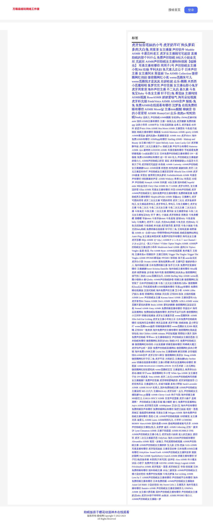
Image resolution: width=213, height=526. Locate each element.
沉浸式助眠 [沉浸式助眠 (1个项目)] (149, 290)
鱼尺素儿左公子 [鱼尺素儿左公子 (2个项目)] (173, 69)
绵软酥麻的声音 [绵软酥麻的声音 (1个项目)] (150, 178)
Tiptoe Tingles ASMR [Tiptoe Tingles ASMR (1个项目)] (178, 243)
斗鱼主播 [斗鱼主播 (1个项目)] (149, 211)
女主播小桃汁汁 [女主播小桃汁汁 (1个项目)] (147, 142)
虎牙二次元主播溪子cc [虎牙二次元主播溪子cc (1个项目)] (150, 146)
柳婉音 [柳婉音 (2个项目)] (187, 109)
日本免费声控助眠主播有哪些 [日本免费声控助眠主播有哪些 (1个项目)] (174, 153)
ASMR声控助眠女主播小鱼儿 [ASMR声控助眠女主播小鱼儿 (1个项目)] (146, 434)
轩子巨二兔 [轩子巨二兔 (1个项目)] (171, 229)
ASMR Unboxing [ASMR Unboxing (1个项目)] (177, 427)
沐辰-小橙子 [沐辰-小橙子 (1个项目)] (138, 463)
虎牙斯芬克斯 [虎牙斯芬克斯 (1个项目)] (151, 405)
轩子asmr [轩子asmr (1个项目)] (146, 373)
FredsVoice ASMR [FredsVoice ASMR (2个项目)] (159, 101)
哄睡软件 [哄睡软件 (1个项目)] (151, 254)
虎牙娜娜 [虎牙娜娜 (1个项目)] (181, 121)
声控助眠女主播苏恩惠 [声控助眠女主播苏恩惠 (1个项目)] (183, 337)
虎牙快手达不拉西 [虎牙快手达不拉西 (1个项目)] (176, 312)
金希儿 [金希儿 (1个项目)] (177, 124)
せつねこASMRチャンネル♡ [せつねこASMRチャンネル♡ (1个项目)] (168, 240)
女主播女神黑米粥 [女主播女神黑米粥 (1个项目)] (151, 236)
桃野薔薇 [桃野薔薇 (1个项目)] (141, 272)
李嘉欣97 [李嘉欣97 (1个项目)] (187, 308)
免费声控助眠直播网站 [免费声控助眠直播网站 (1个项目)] (164, 348)
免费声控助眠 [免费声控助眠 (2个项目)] (166, 57)
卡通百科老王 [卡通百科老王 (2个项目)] (150, 53)
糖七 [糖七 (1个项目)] (175, 402)
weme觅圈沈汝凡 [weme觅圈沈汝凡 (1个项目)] (154, 276)
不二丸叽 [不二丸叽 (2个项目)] (173, 89)
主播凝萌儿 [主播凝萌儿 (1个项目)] (178, 369)
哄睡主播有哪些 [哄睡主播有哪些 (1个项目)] (186, 456)
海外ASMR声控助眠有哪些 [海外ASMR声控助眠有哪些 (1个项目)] (181, 438)
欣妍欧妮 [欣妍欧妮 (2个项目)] (167, 81)
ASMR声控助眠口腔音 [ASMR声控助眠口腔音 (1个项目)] (153, 160)
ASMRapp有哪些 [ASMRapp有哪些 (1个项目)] (158, 139)
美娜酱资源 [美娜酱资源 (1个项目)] (163, 135)
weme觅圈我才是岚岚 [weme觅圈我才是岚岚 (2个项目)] (146, 81)
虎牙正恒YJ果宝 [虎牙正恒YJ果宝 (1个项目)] (156, 355)
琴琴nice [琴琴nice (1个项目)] (150, 337)
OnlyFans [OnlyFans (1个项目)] (162, 438)
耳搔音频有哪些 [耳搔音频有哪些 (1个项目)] (176, 150)
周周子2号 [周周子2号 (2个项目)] (167, 65)
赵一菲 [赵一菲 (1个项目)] (163, 157)
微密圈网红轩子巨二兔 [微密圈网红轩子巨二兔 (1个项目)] (143, 358)
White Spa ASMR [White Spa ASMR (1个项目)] (179, 373)
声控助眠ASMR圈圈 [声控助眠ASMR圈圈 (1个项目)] (161, 117)
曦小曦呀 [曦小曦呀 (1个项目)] (167, 402)
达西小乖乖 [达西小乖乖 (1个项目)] (141, 124)
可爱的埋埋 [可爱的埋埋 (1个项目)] (166, 200)
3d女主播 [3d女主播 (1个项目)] (172, 182)
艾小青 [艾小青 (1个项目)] (178, 290)
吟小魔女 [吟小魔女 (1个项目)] (192, 459)
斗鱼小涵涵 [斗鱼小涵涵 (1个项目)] (187, 225)
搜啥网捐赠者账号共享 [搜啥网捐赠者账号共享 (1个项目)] (179, 423)
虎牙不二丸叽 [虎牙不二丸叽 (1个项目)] (153, 222)
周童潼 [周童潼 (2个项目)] (154, 49)
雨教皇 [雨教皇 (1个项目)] (184, 214)
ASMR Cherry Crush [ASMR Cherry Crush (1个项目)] (161, 394)
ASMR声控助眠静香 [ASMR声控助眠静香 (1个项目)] (164, 279)
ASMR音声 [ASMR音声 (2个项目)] (178, 101)
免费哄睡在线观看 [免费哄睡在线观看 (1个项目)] (155, 229)
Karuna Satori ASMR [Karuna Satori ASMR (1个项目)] (171, 297)
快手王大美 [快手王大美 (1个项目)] (174, 265)
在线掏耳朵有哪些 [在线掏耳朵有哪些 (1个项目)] (146, 322)
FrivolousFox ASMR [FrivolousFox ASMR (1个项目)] (141, 466)
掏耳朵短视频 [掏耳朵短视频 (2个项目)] (187, 97)
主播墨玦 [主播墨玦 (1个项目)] (180, 128)
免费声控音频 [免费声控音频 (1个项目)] (152, 380)
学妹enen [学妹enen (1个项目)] (146, 218)
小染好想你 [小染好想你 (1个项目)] (153, 484)
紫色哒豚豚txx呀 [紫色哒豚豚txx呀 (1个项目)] (166, 261)
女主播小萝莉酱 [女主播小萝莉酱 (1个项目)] (147, 492)
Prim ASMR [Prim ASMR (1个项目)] (152, 128)
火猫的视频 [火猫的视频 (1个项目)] (189, 294)
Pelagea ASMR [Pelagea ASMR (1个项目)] (175, 412)
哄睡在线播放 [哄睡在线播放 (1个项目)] (148, 315)
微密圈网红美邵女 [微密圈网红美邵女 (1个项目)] (174, 355)
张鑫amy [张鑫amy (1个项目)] (177, 196)
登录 (191, 10)
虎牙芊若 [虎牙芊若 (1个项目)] (159, 358)
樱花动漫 (105, 512)
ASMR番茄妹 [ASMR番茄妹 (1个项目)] (138, 135)
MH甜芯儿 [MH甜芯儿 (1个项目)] (137, 398)
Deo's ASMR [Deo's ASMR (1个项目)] (164, 301)
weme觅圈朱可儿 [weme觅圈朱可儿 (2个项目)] (181, 77)
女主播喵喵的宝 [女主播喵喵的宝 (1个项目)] (163, 337)
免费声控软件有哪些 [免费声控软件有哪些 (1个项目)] (171, 236)
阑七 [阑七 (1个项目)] (158, 214)
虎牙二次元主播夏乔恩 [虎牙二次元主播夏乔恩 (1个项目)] (146, 438)
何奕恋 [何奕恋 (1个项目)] (187, 178)
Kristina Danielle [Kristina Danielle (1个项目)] (160, 268)
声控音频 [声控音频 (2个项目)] (167, 85)
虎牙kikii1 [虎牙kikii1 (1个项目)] (186, 135)
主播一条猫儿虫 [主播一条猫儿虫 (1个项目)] (168, 121)
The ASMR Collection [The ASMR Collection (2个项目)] (177, 73)
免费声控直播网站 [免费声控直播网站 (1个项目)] (187, 402)
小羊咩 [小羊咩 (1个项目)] (177, 420)
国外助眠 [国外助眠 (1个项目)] (182, 182)
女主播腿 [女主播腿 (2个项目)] (166, 49)
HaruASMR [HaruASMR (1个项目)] (145, 423)
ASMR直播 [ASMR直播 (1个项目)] (154, 168)
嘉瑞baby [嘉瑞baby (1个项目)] (180, 218)
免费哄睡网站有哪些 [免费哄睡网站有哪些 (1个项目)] (163, 409)
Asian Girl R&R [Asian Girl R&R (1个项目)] (139, 484)
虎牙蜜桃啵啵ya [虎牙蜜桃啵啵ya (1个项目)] (178, 160)
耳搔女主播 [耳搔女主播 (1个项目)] (161, 412)
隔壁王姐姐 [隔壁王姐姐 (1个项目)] (180, 409)
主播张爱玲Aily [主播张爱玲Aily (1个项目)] (189, 297)
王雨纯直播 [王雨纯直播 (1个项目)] (183, 229)
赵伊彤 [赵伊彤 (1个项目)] (171, 459)
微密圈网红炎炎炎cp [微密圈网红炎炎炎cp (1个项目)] (174, 272)
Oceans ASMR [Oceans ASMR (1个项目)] (151, 261)
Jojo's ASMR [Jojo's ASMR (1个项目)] (138, 405)
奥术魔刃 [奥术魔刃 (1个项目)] (187, 250)
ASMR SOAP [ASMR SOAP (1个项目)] (145, 387)
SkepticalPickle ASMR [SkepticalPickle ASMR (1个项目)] (161, 196)
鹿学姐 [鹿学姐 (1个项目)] (170, 211)
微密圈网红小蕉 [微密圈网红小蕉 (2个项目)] (158, 77)
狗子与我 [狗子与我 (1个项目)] (175, 394)
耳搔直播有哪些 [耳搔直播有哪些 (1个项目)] (140, 448)
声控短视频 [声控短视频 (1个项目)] (171, 333)
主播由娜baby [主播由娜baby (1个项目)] (182, 358)
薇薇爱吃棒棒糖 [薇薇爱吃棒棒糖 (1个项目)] (147, 412)
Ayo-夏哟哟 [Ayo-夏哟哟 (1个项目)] (144, 150)
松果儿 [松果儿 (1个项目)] (156, 387)
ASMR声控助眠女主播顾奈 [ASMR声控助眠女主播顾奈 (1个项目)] (180, 481)
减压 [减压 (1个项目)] (166, 427)
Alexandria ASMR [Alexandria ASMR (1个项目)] (140, 441)
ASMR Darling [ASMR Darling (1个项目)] (171, 276)
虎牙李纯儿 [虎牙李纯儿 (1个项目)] (161, 204)
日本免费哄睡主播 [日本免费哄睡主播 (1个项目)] (158, 265)
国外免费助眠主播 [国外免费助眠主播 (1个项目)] (169, 387)
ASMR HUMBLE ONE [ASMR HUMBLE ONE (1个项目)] (182, 430)
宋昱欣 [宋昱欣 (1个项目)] (143, 175)
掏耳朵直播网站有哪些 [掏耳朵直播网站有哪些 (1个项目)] (181, 362)
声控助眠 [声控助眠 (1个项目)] (139, 182)
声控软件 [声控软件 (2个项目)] (178, 49)
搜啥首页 (174, 9)
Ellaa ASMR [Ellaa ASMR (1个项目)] (145, 189)
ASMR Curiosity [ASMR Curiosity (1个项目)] (174, 164)
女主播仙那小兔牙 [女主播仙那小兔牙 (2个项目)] (186, 85)
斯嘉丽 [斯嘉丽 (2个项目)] (159, 73)
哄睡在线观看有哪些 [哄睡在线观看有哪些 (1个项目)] (147, 362)
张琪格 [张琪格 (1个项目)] (173, 258)
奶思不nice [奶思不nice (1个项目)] (140, 128)
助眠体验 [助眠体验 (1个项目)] (183, 322)
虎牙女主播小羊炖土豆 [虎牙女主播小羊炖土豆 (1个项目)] (164, 319)
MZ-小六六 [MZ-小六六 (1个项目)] (147, 391)
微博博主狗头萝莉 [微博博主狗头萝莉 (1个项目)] (157, 175)
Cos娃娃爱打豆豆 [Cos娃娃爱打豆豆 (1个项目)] (150, 153)
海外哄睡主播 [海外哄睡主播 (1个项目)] (188, 394)
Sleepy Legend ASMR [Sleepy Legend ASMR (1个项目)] (184, 463)
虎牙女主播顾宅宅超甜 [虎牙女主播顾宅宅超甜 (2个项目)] (175, 53)
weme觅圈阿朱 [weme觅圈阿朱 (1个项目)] (182, 315)
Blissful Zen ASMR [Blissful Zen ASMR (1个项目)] (183, 171)
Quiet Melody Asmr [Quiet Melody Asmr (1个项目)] (165, 142)
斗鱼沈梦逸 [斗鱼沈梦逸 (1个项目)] (168, 474)
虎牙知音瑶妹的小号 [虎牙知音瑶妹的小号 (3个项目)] (147, 45)
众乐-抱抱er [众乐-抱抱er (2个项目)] (178, 113)
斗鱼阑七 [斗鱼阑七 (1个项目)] (141, 222)
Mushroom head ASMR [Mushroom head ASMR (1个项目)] (168, 247)
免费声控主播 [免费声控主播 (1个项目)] (151, 463)
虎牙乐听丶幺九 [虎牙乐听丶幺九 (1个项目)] (175, 391)
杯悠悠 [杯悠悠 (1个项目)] (164, 168)
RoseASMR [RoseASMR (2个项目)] (154, 97)
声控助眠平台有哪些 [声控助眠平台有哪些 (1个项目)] (182, 477)
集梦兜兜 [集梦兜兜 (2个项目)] (154, 85)
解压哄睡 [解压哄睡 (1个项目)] (182, 351)
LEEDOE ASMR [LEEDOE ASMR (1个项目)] (159, 150)
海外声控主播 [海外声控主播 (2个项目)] (157, 89)
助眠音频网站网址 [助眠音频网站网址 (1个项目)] (189, 232)
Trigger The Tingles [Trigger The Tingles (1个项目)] (177, 254)
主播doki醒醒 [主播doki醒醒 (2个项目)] (173, 109)
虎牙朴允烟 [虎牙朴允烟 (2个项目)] (139, 101)
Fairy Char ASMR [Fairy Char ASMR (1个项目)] (156, 186)
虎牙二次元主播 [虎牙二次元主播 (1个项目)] (152, 200)
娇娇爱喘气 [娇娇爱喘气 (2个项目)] (169, 97)
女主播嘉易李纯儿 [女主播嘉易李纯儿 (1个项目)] (146, 204)
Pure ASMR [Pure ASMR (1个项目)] (144, 456)
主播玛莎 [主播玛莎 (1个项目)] (180, 261)
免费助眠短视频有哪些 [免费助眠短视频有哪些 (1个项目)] (155, 312)
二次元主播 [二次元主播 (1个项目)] (160, 211)
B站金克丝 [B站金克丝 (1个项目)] (142, 186)
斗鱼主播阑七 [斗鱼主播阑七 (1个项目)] (182, 204)
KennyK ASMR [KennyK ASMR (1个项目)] (152, 182)
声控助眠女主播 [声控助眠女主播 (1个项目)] (152, 297)
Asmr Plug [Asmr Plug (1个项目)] (137, 236)
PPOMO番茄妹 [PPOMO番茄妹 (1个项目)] (153, 258)
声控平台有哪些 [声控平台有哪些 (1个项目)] (181, 146)
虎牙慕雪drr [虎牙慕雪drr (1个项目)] (138, 301)
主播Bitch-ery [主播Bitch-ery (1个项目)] (160, 391)
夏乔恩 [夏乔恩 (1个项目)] (177, 225)
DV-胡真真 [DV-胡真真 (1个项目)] (142, 376)
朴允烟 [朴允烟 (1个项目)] (157, 225)
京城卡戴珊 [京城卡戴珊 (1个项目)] (164, 384)
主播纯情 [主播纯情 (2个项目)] (191, 93)
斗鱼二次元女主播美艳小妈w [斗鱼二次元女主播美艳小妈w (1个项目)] (172, 283)
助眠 (87, 512)
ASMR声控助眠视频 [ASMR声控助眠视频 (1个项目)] (169, 416)
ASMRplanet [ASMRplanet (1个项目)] (165, 405)
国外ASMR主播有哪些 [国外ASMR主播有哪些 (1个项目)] (148, 121)
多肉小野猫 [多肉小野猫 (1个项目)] (176, 384)
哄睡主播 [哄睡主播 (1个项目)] (179, 279)
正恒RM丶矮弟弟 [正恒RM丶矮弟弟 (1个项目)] (143, 330)
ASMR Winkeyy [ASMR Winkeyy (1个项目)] (166, 178)
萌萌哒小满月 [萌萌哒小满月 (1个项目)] (185, 333)
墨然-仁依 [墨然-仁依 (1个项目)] (153, 416)
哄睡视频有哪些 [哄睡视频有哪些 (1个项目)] (163, 326)
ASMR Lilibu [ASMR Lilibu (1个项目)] (189, 290)
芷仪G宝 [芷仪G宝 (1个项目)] (176, 405)
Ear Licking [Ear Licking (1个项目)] (180, 474)
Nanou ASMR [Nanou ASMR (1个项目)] (150, 301)
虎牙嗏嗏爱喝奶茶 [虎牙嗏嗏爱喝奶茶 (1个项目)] (169, 380)
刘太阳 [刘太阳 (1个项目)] (165, 294)
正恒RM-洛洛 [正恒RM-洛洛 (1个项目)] (176, 294)
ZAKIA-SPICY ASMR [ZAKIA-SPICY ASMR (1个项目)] (153, 398)
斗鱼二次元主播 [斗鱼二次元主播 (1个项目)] (176, 207)
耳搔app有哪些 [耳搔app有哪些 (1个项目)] (182, 286)
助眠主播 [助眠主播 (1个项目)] (167, 146)
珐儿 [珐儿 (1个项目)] (174, 157)
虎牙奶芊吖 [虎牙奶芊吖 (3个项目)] (171, 45)
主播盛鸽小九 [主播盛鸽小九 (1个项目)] (151, 384)
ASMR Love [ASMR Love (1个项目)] (138, 297)
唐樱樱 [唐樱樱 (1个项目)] (138, 218)
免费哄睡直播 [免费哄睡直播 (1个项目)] (185, 193)
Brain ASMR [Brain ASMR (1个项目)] (157, 304)
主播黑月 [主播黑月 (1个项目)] (181, 484)
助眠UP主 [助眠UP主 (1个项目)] (174, 340)
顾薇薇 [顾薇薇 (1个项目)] (157, 132)
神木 (114, 512)
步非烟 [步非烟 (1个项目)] (150, 272)
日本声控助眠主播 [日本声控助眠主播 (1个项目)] (148, 283)
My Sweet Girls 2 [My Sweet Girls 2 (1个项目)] (168, 484)
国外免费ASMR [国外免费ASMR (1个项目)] (159, 423)
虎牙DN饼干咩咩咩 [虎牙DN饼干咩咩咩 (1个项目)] (151, 495)
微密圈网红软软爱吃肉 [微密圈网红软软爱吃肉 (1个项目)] (143, 369)
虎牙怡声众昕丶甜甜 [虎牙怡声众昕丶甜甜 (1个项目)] (142, 348)
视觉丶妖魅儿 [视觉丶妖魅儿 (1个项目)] (156, 441)
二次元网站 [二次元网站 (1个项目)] (189, 366)
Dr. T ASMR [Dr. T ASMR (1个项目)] (171, 186)
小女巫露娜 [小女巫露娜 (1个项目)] (159, 344)
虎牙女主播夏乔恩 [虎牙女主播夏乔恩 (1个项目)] (165, 315)
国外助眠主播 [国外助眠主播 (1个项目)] (155, 470)
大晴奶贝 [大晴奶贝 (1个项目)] (169, 358)
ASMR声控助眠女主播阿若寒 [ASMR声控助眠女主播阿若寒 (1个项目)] (176, 452)
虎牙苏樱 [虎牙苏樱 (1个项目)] (136, 240)
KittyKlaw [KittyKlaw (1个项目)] (144, 452)
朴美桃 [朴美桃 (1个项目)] (161, 164)
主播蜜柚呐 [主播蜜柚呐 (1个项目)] (171, 351)
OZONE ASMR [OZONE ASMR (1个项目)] (166, 463)
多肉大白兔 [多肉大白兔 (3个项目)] (140, 49)
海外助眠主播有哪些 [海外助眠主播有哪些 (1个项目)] (179, 268)
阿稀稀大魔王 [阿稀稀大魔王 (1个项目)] (189, 344)
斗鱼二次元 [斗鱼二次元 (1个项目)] (143, 207)
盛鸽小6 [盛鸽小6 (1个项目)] (184, 247)
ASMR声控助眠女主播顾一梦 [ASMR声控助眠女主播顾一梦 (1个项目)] (146, 499)
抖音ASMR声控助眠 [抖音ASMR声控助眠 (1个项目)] (181, 189)
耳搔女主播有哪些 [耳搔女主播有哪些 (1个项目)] (161, 189)
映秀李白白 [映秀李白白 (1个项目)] (190, 369)
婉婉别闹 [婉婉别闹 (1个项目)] (183, 168)
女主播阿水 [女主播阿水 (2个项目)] (146, 73)
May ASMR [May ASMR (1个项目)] (183, 276)
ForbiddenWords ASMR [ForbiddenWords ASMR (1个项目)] (178, 175)
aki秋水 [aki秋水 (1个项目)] (165, 495)
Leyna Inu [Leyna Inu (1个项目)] (160, 351)
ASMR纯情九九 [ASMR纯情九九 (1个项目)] (165, 420)
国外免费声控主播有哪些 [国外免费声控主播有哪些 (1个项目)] (165, 193)
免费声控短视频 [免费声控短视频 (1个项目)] (154, 474)
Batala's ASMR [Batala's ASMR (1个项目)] (149, 488)
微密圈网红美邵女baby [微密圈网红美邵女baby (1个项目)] (157, 340)
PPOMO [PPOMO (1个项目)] (165, 258)
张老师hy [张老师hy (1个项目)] (176, 117)
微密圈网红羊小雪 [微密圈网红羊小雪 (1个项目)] (161, 373)
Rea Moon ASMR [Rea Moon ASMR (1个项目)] (166, 128)
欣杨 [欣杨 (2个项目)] (146, 69)
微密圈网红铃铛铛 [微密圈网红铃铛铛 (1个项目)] (144, 344)
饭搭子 (94, 512)
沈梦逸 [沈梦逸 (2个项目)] (176, 105)
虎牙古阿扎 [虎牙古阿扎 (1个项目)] (184, 186)
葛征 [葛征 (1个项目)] (167, 160)
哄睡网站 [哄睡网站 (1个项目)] (149, 294)
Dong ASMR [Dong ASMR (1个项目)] (190, 355)
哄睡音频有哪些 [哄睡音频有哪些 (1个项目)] (174, 344)
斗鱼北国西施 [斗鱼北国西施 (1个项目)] (166, 124)
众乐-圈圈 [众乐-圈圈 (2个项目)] (180, 81)
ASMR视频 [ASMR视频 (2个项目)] (139, 97)
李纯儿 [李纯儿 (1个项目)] (171, 204)
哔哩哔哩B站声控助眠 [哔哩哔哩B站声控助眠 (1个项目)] (168, 232)
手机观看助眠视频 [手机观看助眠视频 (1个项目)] (173, 441)
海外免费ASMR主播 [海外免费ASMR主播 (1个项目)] (145, 351)
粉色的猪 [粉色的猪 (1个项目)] (173, 168)
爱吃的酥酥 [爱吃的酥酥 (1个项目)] (169, 304)
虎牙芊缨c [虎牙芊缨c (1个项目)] (173, 322)
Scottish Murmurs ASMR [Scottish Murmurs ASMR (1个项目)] (173, 132)
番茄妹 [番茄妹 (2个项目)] (179, 93)
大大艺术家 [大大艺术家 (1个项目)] (177, 366)
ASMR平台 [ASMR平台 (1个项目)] (153, 124)
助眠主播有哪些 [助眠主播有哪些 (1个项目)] (145, 132)
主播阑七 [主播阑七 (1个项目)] (186, 196)
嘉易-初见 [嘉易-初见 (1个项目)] (144, 250)
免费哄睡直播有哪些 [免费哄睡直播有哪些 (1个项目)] (172, 308)
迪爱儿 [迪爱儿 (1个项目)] (140, 420)
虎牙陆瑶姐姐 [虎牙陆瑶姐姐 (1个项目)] (155, 448)
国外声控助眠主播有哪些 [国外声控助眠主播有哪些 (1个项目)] (168, 492)
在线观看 (123, 512)
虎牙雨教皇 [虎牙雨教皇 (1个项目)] (175, 214)
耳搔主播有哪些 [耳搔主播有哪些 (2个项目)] (149, 65)
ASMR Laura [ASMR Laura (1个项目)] (151, 420)
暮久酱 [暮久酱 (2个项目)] (184, 89)
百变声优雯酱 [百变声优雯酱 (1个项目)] (172, 398)
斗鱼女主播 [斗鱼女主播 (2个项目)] (152, 93)
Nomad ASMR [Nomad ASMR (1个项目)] (142, 308)
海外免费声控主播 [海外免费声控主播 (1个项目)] (165, 290)
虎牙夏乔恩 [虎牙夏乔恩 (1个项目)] (167, 225)
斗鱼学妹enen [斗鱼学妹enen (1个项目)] (159, 218)
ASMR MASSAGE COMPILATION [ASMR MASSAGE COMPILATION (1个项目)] (154, 366)
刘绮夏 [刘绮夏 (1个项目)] (163, 182)
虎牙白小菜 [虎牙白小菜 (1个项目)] (137, 261)
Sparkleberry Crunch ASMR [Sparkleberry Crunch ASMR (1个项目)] (164, 456)
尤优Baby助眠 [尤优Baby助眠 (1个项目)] (168, 222)
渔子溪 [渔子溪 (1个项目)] (181, 258)
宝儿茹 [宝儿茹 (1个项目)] (170, 445)
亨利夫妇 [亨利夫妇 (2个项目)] (156, 69)
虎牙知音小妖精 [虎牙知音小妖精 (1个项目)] (170, 434)
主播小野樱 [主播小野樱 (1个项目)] (164, 362)
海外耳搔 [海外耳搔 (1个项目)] (159, 272)
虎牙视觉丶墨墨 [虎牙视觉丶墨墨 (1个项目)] (160, 466)
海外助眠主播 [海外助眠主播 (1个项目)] (142, 265)
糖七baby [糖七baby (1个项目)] (148, 279)
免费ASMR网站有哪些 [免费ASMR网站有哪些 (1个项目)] (148, 157)
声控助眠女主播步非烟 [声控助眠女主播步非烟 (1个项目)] (150, 402)
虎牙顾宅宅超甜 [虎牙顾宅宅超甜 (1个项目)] (150, 164)
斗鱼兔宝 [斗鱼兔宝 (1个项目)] (139, 211)
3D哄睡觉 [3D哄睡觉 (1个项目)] (185, 416)
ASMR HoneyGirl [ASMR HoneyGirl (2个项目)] (159, 113)
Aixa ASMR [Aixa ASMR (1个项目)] (181, 459)
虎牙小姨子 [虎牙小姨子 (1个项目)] (185, 398)
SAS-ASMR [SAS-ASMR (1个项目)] (191, 445)
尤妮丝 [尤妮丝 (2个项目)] (140, 61)
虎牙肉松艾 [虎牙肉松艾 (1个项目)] (174, 466)
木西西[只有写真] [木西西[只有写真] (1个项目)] (158, 459)
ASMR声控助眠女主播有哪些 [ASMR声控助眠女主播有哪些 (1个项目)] (156, 477)
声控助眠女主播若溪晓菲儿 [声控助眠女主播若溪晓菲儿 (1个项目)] (170, 488)
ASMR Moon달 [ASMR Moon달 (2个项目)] (154, 109)
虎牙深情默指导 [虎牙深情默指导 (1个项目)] (187, 380)
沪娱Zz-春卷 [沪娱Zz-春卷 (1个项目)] (138, 294)
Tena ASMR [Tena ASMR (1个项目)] (154, 376)
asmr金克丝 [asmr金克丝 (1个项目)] (191, 258)
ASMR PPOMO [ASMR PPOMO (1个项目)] (177, 495)
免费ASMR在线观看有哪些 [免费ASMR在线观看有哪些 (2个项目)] (153, 105)
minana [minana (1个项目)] (161, 333)
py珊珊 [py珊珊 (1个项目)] (147, 394)
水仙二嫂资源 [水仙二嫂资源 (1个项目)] (170, 470)
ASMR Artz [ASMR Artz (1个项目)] (175, 135)
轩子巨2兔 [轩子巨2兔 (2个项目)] (167, 93)
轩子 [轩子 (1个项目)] (153, 214)
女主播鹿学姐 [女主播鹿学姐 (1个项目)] (181, 211)
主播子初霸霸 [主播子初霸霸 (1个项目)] (164, 430)
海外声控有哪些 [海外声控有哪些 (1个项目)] (189, 405)
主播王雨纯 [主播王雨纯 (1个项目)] (162, 254)
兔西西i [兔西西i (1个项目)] (174, 301)
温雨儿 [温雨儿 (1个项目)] (146, 117)
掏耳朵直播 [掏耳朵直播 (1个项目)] (161, 322)
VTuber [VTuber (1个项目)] (163, 243)
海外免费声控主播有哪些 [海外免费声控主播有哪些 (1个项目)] (165, 330)
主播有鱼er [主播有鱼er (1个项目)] (140, 254)
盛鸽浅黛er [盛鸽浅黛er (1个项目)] (151, 135)
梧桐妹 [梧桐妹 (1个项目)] (158, 294)
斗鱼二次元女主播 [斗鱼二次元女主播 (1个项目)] (158, 207)
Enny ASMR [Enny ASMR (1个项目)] (155, 308)
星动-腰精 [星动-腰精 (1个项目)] (137, 373)
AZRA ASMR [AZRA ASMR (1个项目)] (185, 301)
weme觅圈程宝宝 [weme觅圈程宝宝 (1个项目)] (163, 369)
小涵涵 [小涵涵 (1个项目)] (165, 214)
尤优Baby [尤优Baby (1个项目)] (190, 222)
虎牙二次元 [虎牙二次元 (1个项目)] (178, 200)
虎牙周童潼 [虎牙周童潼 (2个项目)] (139, 89)
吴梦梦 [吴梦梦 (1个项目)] (159, 427)
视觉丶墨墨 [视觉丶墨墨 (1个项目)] (192, 409)
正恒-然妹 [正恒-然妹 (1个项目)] (180, 445)
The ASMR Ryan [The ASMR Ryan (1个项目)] (158, 250)
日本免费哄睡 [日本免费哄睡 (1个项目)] (160, 481)
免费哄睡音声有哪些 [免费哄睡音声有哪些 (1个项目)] (142, 409)
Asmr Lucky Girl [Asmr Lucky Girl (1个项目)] (182, 142)
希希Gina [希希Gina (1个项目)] (178, 178)
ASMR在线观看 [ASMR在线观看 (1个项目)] (174, 250)
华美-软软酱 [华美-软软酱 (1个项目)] (187, 466)
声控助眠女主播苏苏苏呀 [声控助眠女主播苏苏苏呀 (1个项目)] (161, 171)
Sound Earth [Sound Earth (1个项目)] (155, 452)
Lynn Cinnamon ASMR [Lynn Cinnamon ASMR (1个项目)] (145, 430)
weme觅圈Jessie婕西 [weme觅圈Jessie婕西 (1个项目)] (145, 326)
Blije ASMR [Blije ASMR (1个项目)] (147, 240)
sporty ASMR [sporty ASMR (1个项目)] (191, 132)
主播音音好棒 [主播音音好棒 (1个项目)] (170, 448)
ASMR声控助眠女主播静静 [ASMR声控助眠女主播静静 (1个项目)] (152, 445)
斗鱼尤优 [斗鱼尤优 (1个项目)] (180, 222)
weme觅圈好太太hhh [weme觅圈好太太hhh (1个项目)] (182, 326)
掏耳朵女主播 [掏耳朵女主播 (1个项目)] (189, 236)
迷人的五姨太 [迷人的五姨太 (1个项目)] (185, 434)
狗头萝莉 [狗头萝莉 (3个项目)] (188, 45)
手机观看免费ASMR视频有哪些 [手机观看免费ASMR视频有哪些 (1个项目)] (158, 286)
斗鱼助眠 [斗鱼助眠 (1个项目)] (148, 225)
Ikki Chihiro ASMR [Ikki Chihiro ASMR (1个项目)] (148, 333)
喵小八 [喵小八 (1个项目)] (188, 495)
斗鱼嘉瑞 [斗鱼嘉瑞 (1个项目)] (170, 218)
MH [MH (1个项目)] (169, 157)
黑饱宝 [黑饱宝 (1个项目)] (135, 412)
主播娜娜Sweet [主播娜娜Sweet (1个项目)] (144, 268)
